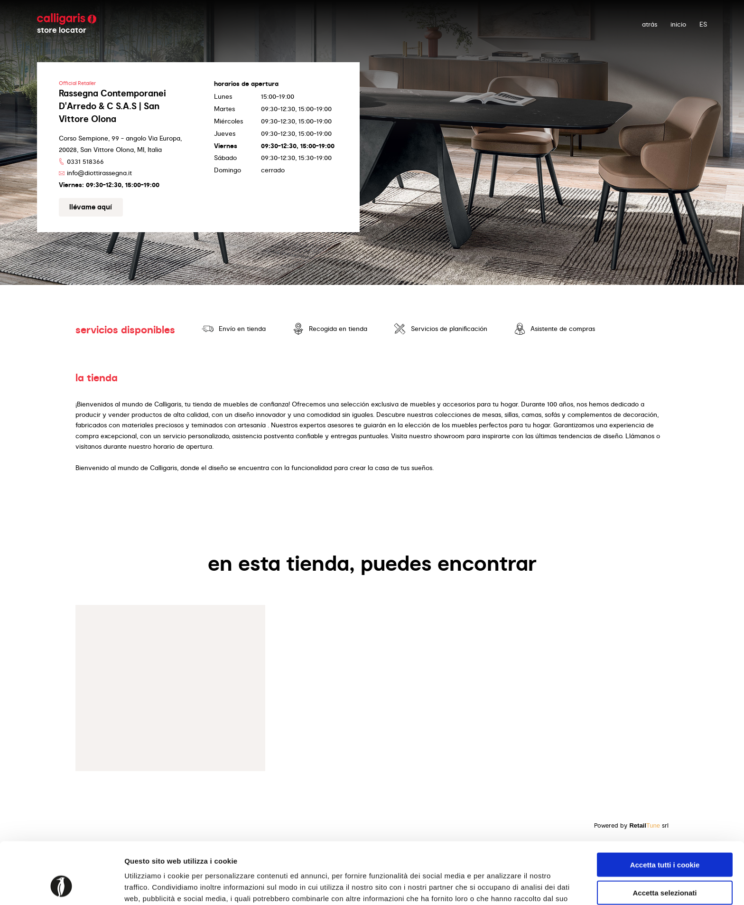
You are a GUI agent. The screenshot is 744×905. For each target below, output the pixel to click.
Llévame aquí (90, 207)
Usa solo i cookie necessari (664, 866)
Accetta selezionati (664, 838)
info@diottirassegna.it (99, 173)
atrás (649, 24)
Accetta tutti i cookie (665, 810)
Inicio (678, 24)
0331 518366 (85, 161)
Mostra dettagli (499, 886)
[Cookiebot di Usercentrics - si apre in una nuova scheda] (61, 886)
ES (703, 24)
